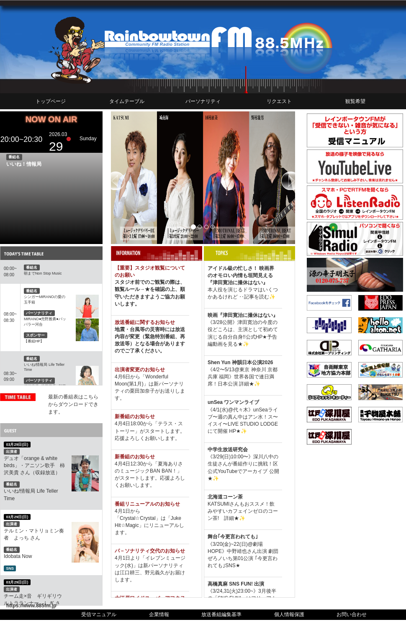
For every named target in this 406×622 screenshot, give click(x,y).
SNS (10, 568)
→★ (145, 289)
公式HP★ (256, 337)
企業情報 (159, 614)
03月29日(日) (17, 444)
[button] (125, 177)
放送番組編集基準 (221, 614)
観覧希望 (355, 101)
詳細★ (246, 384)
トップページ (51, 101)
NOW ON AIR (51, 119)
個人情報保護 (289, 614)
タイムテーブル (126, 101)
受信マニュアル (98, 614)
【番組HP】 (34, 341)
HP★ (235, 431)
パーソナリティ (203, 101)
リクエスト (279, 101)
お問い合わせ (352, 614)
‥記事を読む (253, 297)
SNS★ (232, 565)
